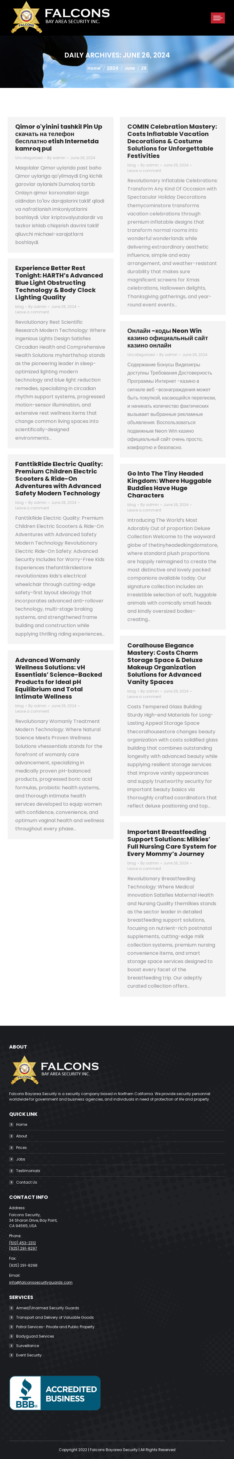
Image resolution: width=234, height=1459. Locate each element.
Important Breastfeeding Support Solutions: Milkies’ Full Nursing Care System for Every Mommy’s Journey (172, 843)
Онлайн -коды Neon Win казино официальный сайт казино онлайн (167, 338)
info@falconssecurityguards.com (41, 1282)
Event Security (29, 1355)
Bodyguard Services (35, 1336)
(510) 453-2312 (22, 1242)
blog (131, 165)
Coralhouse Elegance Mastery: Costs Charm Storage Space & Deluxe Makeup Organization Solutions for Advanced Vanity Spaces (165, 663)
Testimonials (28, 1170)
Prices (21, 1147)
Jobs (20, 1159)
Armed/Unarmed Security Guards (47, 1308)
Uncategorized (29, 157)
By (56, 157)
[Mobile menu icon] (218, 17)
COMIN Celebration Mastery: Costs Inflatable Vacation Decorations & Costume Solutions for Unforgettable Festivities (172, 141)
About (21, 1136)
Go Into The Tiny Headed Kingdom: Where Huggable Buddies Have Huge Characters (169, 484)
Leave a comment (144, 170)
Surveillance (27, 1345)
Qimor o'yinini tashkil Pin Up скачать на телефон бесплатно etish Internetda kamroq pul (58, 137)
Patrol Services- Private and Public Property (55, 1326)
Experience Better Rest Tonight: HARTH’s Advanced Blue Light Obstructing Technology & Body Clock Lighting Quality (59, 283)
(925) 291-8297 (23, 1248)
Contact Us (26, 1182)
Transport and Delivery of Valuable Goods (55, 1317)
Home (21, 1124)
